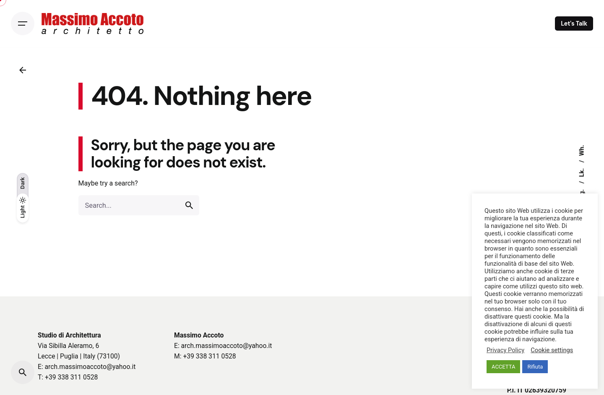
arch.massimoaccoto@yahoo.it (90, 367)
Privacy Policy (505, 350)
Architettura (83, 335)
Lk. (582, 171)
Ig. (582, 192)
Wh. (582, 150)
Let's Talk (574, 23)
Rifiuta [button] (535, 367)
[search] (189, 205)
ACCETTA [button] (503, 367)
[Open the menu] (22, 23)
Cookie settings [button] (552, 350)
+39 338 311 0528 (71, 377)
